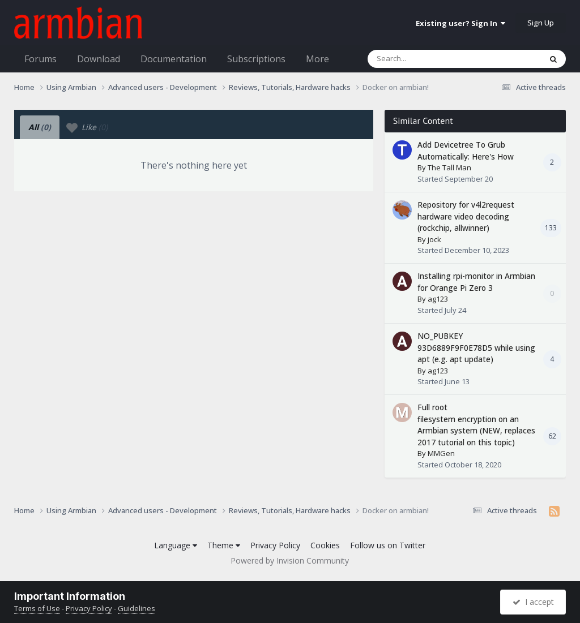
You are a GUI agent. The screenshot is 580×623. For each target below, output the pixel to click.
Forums (40, 59)
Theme (223, 545)
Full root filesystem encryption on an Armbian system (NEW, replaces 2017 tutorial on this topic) (476, 425)
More (317, 59)
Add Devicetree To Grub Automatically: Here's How (465, 150)
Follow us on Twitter (387, 545)
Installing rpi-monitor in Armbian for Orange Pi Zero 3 (476, 281)
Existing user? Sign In (460, 23)
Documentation (173, 59)
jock (434, 239)
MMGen (441, 453)
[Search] (425, 59)
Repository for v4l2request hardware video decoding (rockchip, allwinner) (465, 216)
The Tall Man (449, 167)
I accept (533, 601)
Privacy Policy (275, 545)
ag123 (438, 299)
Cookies (325, 545)
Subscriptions (256, 59)
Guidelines (136, 608)
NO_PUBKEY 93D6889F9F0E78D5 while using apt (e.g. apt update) (476, 347)
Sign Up (540, 23)
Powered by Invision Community (290, 560)
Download (98, 59)
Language (175, 545)
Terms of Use (37, 608)
